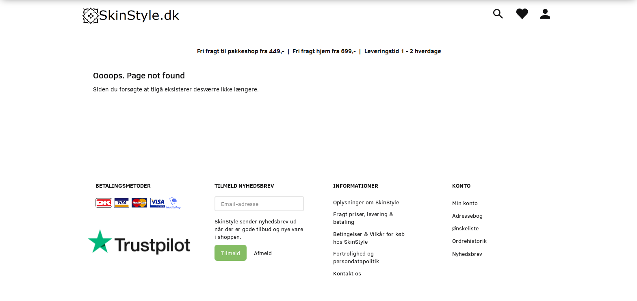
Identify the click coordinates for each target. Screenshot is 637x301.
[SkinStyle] (131, 14)
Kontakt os (347, 273)
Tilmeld (230, 253)
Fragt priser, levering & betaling (363, 217)
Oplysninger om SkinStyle (366, 202)
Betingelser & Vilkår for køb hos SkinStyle (369, 237)
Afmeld (263, 253)
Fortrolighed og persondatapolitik (356, 257)
